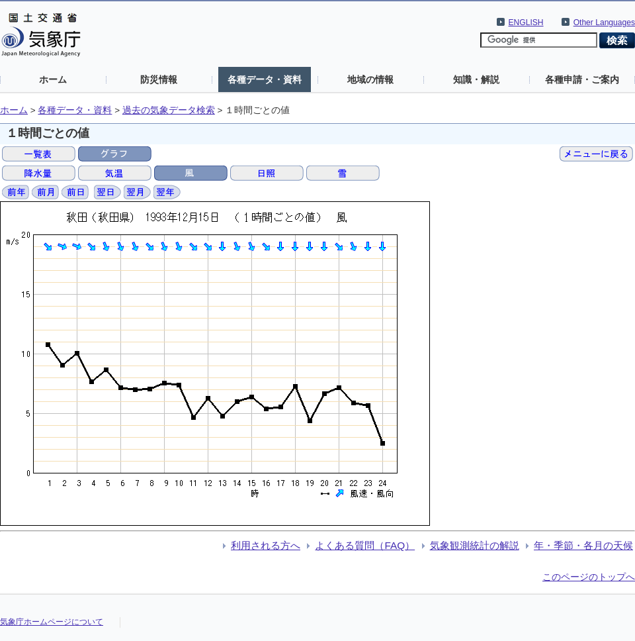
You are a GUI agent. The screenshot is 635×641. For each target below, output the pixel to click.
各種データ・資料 (265, 79)
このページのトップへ (588, 576)
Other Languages (604, 22)
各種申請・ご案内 (582, 79)
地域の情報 (370, 79)
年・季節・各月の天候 (583, 545)
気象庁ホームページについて (51, 621)
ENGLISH (526, 22)
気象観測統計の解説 (474, 545)
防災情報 (158, 79)
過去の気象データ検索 (168, 110)
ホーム (53, 79)
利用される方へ (265, 545)
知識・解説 (476, 79)
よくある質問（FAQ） (365, 545)
